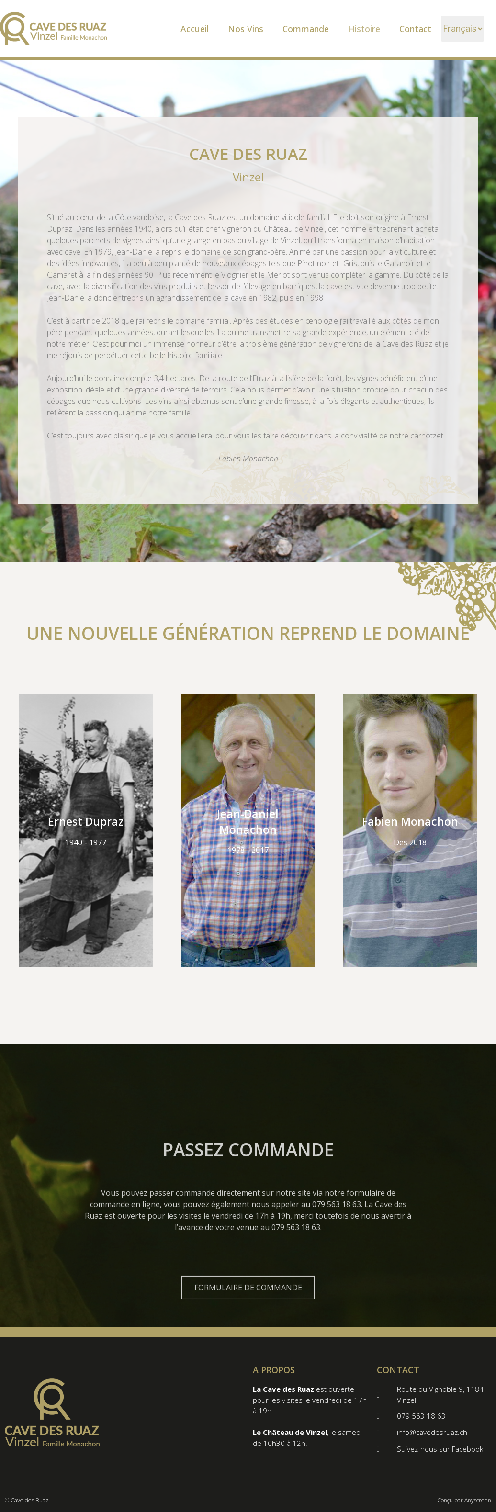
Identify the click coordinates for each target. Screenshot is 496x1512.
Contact (415, 28)
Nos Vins (245, 28)
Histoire (364, 28)
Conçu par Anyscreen (464, 1500)
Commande (305, 28)
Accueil (194, 28)
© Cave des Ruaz (26, 1500)
